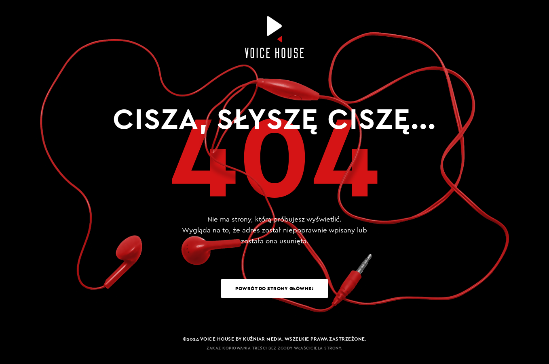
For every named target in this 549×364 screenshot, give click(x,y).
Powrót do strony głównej (274, 288)
